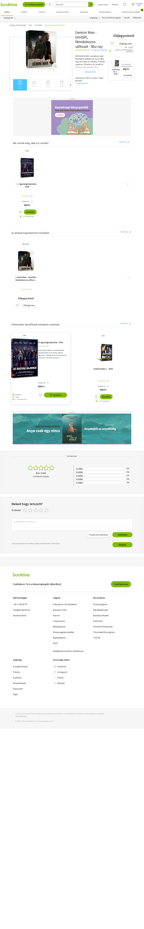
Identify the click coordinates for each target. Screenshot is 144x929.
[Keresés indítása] (90, 4)
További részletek (81, 83)
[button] (70, 85)
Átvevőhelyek (19, 683)
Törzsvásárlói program (111, 18)
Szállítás (17, 677)
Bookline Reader (101, 615)
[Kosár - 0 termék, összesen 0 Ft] (137, 4)
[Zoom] (55, 66)
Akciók (127, 18)
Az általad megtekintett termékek (30, 233)
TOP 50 (96, 637)
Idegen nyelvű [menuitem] (105, 12)
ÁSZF (55, 643)
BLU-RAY (26, 244)
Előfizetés (137, 18)
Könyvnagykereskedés (63, 632)
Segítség (94, 18)
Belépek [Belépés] (115, 4)
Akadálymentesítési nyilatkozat (68, 651)
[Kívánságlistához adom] (112, 43)
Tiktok (58, 677)
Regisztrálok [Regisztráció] (103, 4)
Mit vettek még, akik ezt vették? (31, 143)
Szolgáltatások (20, 666)
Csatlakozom (121, 584)
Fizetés (16, 672)
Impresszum (59, 621)
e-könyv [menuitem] (41, 12)
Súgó (15, 694)
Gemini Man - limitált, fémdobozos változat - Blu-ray (26, 278)
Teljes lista (124, 142)
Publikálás (122, 534)
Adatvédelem (59, 637)
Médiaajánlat (59, 626)
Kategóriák (8, 18)
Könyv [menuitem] (7, 12)
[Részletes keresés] (49, 4)
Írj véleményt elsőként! (99, 50)
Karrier (56, 615)
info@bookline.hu (21, 610)
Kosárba (128, 75)
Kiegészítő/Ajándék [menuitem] (132, 11)
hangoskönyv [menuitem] (62, 12)
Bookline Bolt (19, 615)
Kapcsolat (18, 688)
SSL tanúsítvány (21, 716)
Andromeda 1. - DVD (103, 368)
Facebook (59, 666)
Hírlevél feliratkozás (103, 626)
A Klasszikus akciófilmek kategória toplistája (35, 324)
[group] (20, 85)
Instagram (60, 672)
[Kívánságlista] (125, 4)
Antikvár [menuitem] (84, 12)
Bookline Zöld (59, 610)
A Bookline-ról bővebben (65, 604)
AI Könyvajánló (34, 4)
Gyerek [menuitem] (24, 12)
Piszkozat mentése (98, 534)
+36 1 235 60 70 (20, 604)
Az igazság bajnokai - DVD (27, 185)
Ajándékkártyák (100, 610)
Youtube (59, 683)
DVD (27, 151)
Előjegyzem (125, 43)
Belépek (122, 544)
